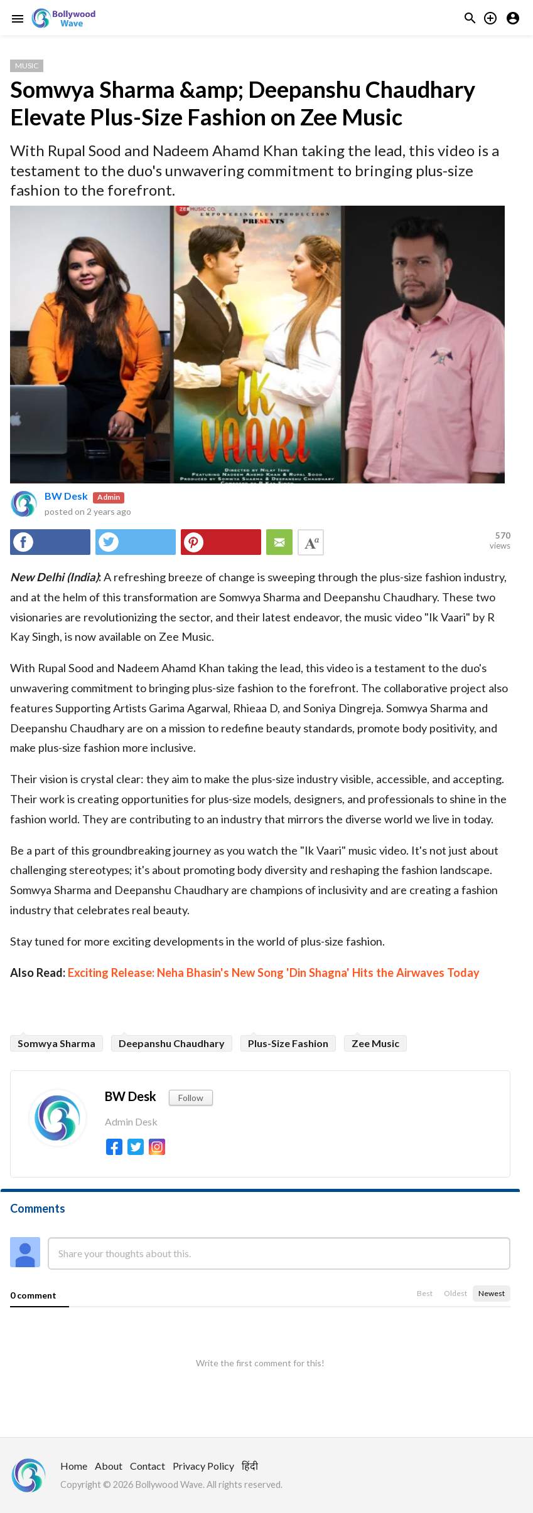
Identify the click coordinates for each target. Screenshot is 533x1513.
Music (26, 65)
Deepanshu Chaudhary (172, 1043)
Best (425, 1293)
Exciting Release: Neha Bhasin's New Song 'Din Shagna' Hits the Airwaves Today (274, 972)
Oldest (455, 1293)
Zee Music (375, 1043)
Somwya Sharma (56, 1043)
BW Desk (66, 496)
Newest (491, 1293)
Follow (190, 1097)
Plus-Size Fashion (288, 1043)
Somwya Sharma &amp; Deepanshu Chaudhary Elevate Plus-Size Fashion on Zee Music (242, 102)
